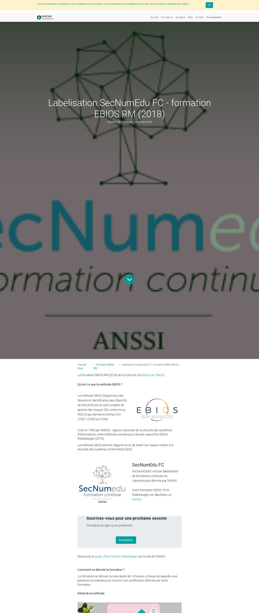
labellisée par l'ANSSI (150, 375)
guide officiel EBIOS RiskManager (116, 556)
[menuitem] (154, 17)
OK (209, 5)
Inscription (126, 540)
